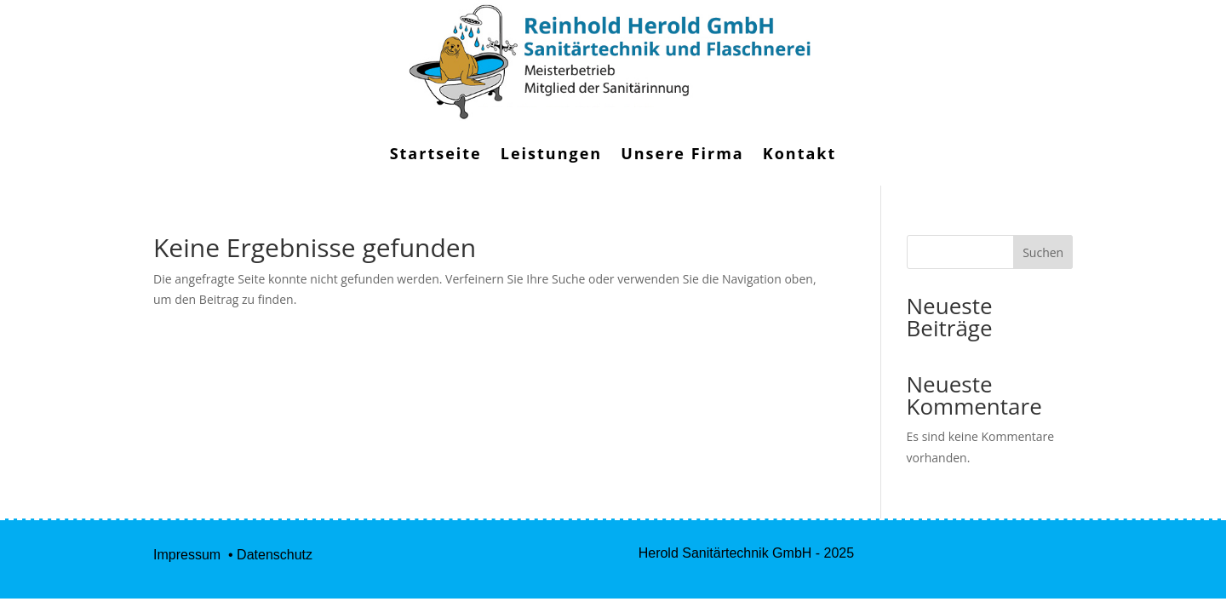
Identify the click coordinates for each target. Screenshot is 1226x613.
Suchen (1043, 252)
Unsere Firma (682, 153)
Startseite (436, 153)
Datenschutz (274, 554)
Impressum (189, 554)
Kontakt (800, 153)
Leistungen (551, 153)
